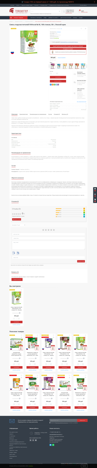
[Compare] (85, 29)
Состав (50, 114)
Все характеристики (81, 101)
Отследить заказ (44, 5)
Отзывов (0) (57, 114)
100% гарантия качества (79, 89)
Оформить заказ (84, 12)
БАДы (45, 17)
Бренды (75, 17)
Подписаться (82, 420)
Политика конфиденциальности (61, 422)
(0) (61, 28)
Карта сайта (12, 454)
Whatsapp (53, 444)
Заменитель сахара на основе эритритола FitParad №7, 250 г (80, 394)
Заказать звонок (69, 12)
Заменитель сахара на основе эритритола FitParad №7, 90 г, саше (32, 354)
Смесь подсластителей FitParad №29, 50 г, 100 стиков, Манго (16, 394)
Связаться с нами (13, 450)
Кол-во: (51, 71)
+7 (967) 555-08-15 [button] (55, 432)
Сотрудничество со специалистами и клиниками (59, 5)
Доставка (12, 5)
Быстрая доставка (80, 80)
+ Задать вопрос (17, 279)
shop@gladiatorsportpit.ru (56, 434)
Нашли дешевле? (62, 57)
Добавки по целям (53, 17)
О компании (12, 436)
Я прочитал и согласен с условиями (64, 422)
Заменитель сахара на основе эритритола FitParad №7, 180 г (32, 394)
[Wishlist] (81, 29)
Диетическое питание (66, 17)
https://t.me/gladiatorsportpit (35, 440)
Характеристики (23, 114)
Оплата (17, 5)
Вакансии (11, 438)
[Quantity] (54, 74)
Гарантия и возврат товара (27, 5)
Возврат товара (13, 452)
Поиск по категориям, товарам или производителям (41, 13)
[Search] (59, 11)
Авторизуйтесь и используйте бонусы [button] (69, 42)
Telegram (50, 444)
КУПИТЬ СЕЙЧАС (58, 81)
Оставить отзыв (81, 261)
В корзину (57, 77)
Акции (32, 21)
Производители (13, 456)
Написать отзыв (16, 219)
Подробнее (31, 465)
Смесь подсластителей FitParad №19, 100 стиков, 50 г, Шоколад (64, 354)
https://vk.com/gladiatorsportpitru (30, 440)
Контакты (36, 5)
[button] (95, 200)
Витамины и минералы (36, 17)
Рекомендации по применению (38, 114)
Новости (11, 434)
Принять (84, 466)
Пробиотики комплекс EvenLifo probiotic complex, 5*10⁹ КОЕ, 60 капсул (70, 52)
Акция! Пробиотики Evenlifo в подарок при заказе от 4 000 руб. (68, 46)
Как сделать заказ (13, 432)
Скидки (81, 17)
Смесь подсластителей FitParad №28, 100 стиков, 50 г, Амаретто (48, 394)
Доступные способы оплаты (80, 72)
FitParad (59, 32)
